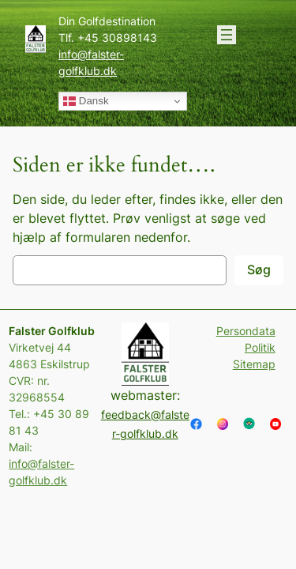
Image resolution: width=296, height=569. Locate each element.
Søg (259, 269)
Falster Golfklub (52, 330)
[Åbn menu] (226, 34)
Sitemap (254, 364)
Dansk (85, 101)
